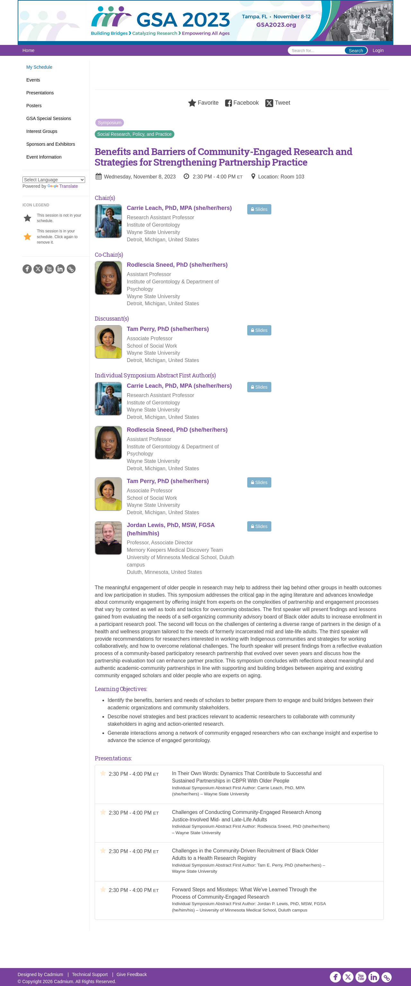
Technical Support (90, 974)
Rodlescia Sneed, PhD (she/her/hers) (293, 826)
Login (378, 50)
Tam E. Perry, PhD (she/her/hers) (289, 865)
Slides (259, 209)
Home (28, 50)
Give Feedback (132, 974)
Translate (63, 186)
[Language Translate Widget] (53, 180)
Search (356, 50)
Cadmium (53, 974)
